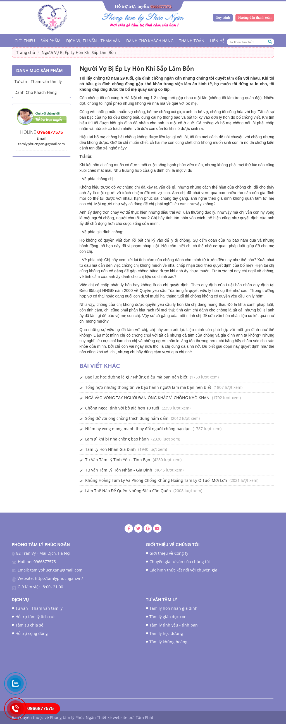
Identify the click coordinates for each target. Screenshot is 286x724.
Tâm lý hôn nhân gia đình (173, 608)
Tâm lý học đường (166, 633)
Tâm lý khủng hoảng (168, 641)
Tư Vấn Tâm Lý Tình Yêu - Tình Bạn (117, 459)
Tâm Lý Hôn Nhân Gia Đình (110, 449)
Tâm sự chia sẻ (29, 625)
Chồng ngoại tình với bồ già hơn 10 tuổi (122, 408)
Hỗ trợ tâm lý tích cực (35, 616)
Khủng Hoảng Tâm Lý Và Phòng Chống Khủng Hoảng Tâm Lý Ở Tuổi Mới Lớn (156, 480)
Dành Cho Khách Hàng (149, 40)
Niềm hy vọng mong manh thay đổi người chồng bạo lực (137, 428)
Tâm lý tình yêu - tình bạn (173, 625)
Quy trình (223, 18)
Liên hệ (217, 40)
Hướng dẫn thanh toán (254, 18)
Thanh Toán (191, 40)
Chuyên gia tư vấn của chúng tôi (179, 561)
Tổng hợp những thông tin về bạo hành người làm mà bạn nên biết (148, 387)
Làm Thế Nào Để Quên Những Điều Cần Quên (128, 490)
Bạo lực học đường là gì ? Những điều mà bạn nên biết (136, 377)
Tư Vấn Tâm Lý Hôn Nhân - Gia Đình (118, 470)
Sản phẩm (50, 40)
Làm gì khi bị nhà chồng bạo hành (117, 439)
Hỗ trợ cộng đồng (31, 633)
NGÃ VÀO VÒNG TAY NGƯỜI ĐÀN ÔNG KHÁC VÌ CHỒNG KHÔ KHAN (147, 397)
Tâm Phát (144, 717)
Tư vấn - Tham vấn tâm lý (39, 608)
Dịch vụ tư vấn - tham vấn (93, 40)
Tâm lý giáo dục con (168, 616)
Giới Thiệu (25, 40)
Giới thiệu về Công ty (168, 553)
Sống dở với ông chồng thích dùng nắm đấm (126, 418)
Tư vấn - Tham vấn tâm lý (38, 81)
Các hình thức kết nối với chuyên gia (183, 570)
